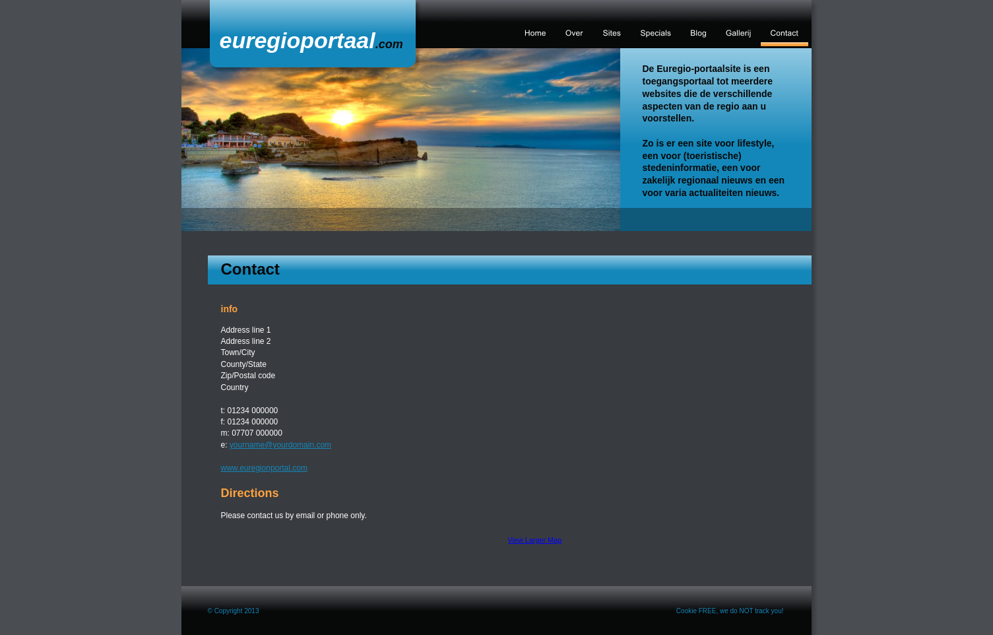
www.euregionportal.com (264, 468)
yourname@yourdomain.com (280, 445)
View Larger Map (535, 540)
